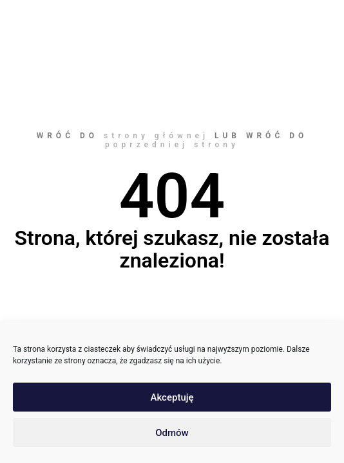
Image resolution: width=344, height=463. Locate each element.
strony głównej (156, 135)
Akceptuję (171, 397)
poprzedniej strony (172, 144)
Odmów (172, 433)
